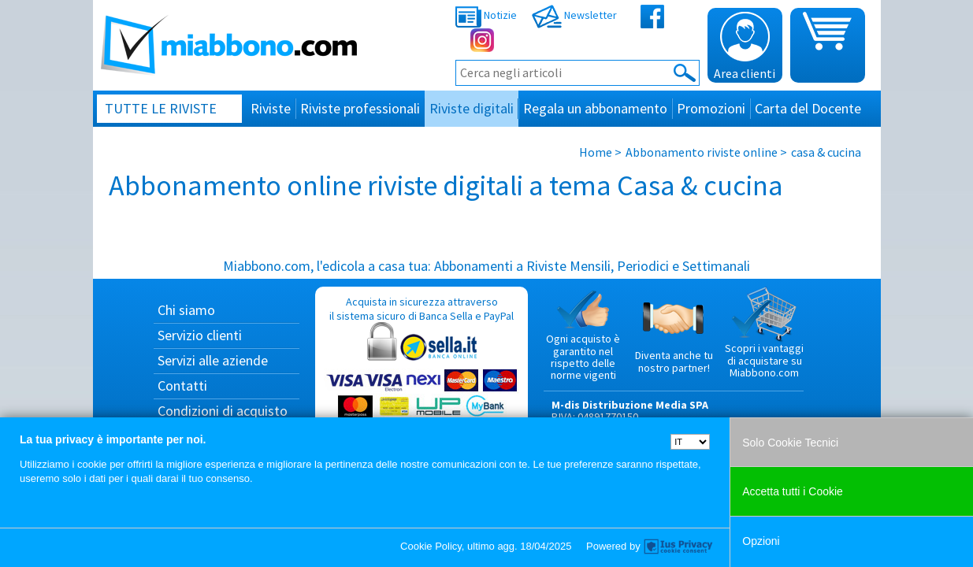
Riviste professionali (360, 108)
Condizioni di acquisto (223, 411)
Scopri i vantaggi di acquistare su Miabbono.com (764, 333)
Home (595, 152)
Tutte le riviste (161, 108)
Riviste (271, 108)
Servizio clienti (200, 335)
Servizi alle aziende (213, 360)
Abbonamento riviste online (702, 152)
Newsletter (574, 15)
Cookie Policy (431, 546)
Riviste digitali (471, 108)
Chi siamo (186, 310)
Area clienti (744, 46)
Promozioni (711, 108)
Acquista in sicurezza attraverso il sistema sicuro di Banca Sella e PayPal (421, 371)
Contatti (182, 385)
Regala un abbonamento (595, 108)
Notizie (486, 15)
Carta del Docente (808, 108)
